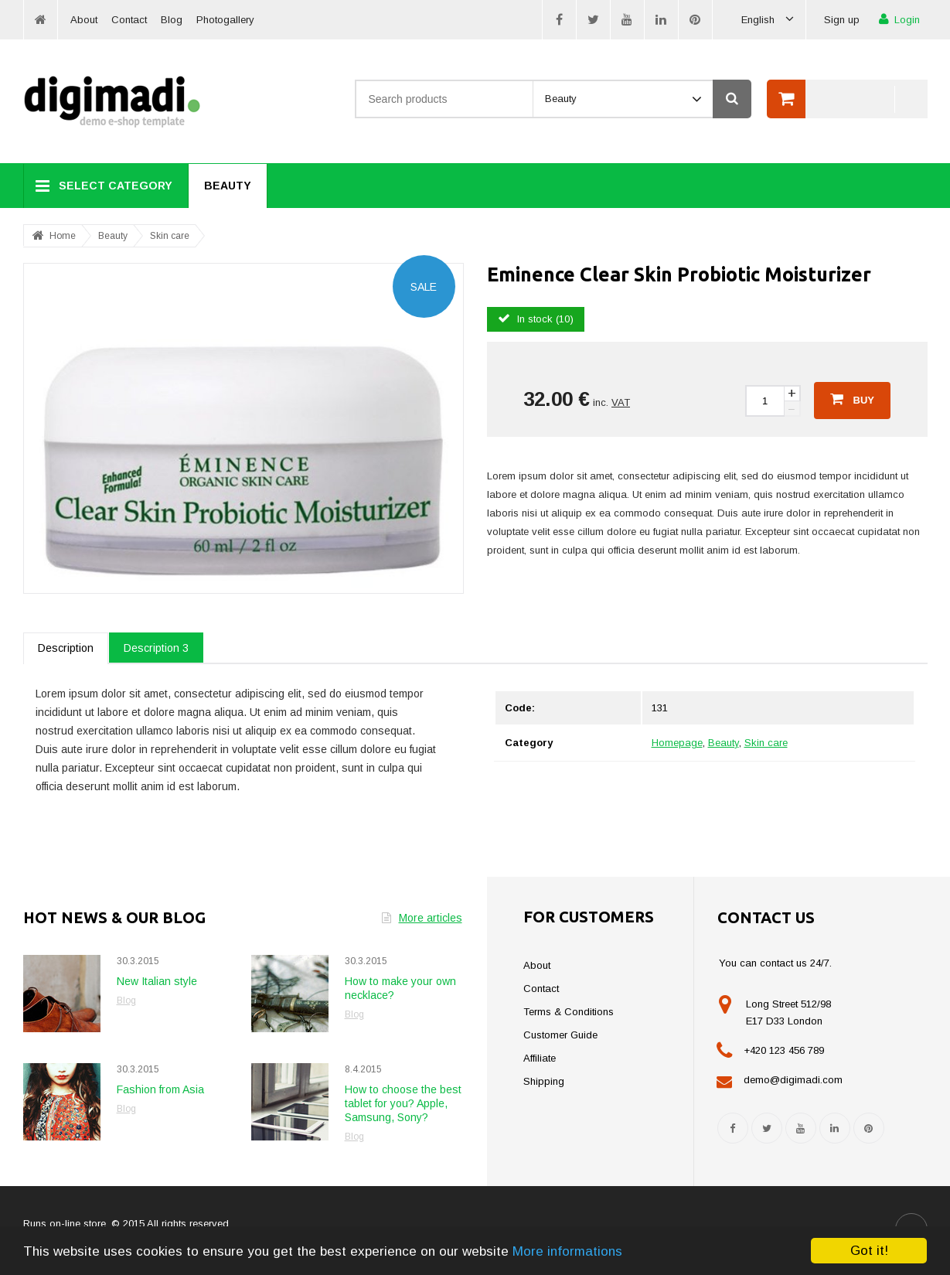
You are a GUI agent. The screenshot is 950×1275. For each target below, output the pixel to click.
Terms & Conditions (568, 1012)
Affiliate (539, 1058)
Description (66, 648)
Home (62, 235)
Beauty (227, 185)
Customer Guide (560, 1035)
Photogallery (225, 20)
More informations (567, 1251)
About (83, 20)
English (767, 20)
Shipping (543, 1081)
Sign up (842, 20)
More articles (422, 918)
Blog (171, 20)
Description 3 (156, 648)
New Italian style (157, 981)
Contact (129, 20)
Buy (852, 399)
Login (899, 19)
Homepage (677, 742)
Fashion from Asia (160, 1089)
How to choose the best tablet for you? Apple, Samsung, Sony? (403, 1103)
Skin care (169, 235)
